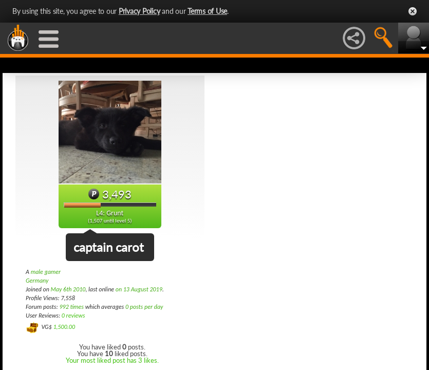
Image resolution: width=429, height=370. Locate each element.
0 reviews (73, 315)
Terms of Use (207, 11)
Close (412, 11)
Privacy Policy (139, 11)
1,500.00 (64, 326)
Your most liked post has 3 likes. (112, 360)
